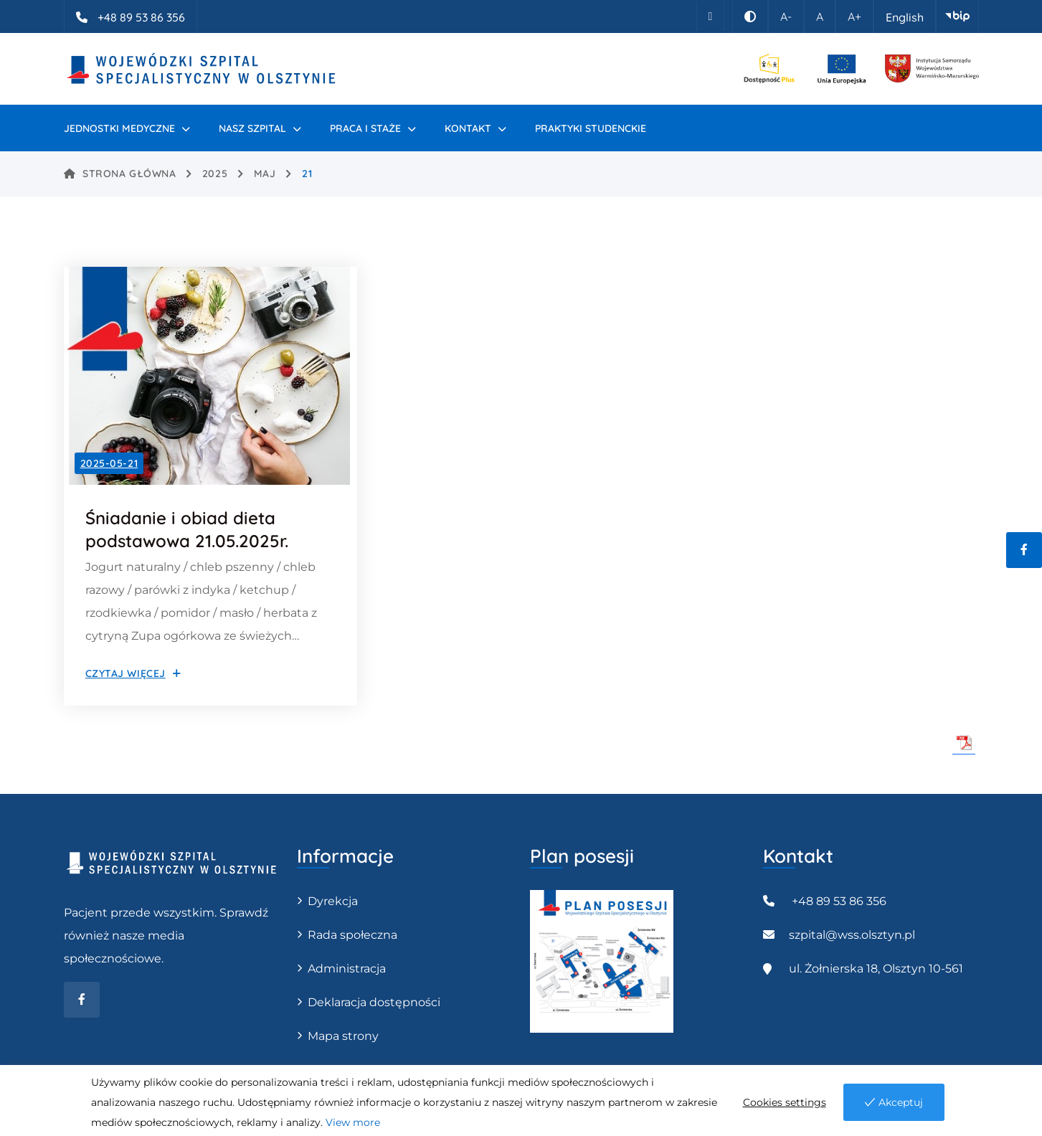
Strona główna (120, 173)
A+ (854, 16)
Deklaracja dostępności (374, 1002)
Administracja (347, 968)
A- (786, 16)
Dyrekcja (333, 901)
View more (353, 1122)
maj (265, 173)
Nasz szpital (252, 128)
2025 (214, 173)
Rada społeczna (352, 935)
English (905, 17)
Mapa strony (343, 1036)
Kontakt (468, 128)
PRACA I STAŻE (365, 128)
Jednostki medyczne (119, 128)
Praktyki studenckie (590, 128)
